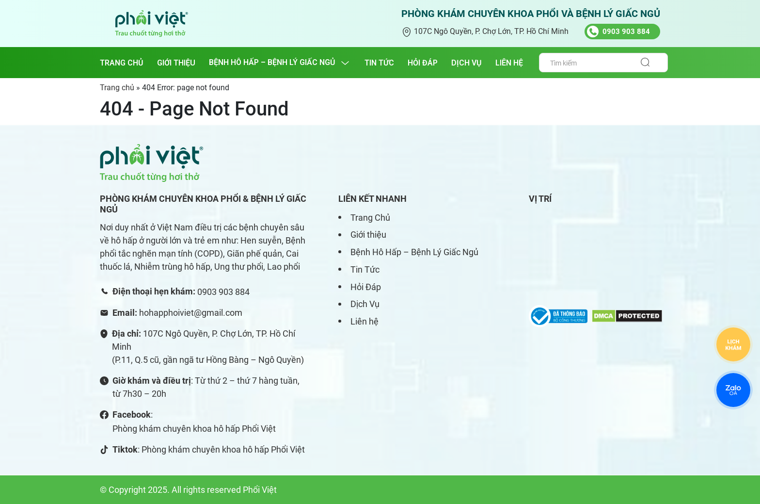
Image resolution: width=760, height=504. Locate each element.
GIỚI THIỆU (176, 62)
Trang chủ (121, 62)
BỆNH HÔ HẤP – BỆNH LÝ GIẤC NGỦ (272, 62)
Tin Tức (365, 269)
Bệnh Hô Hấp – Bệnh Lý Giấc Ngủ (414, 252)
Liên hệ (364, 321)
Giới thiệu (368, 234)
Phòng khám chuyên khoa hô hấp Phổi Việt (194, 428)
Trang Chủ (370, 217)
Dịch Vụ (365, 304)
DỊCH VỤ (466, 62)
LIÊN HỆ (509, 62)
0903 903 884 (223, 292)
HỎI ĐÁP (423, 62)
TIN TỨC (379, 62)
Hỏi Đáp (365, 287)
